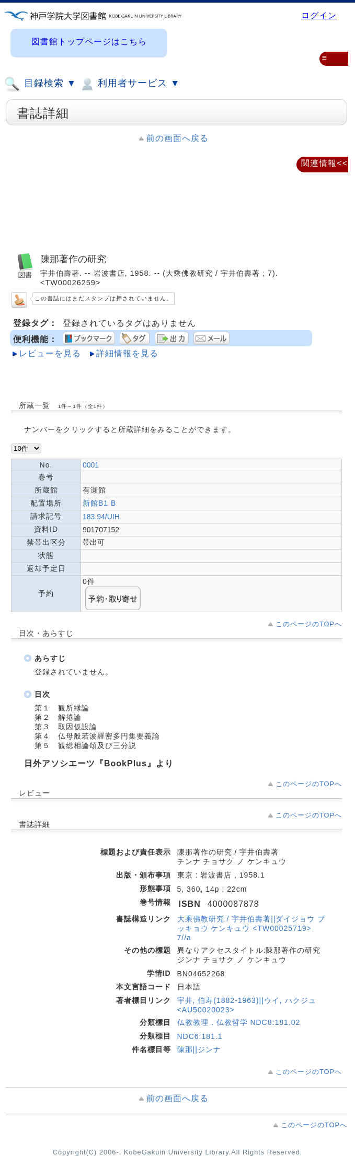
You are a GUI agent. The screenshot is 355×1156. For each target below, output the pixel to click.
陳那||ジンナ (199, 1049)
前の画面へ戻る (177, 138)
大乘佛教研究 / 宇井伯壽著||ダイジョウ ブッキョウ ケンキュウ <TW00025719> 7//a (251, 928)
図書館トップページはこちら (89, 41)
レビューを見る (50, 353)
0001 (91, 465)
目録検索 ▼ (40, 84)
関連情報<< (324, 163)
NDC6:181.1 (200, 1036)
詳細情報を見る (127, 353)
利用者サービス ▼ (129, 84)
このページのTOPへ (309, 624)
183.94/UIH (101, 516)
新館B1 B (99, 503)
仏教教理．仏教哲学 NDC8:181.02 (239, 1022)
